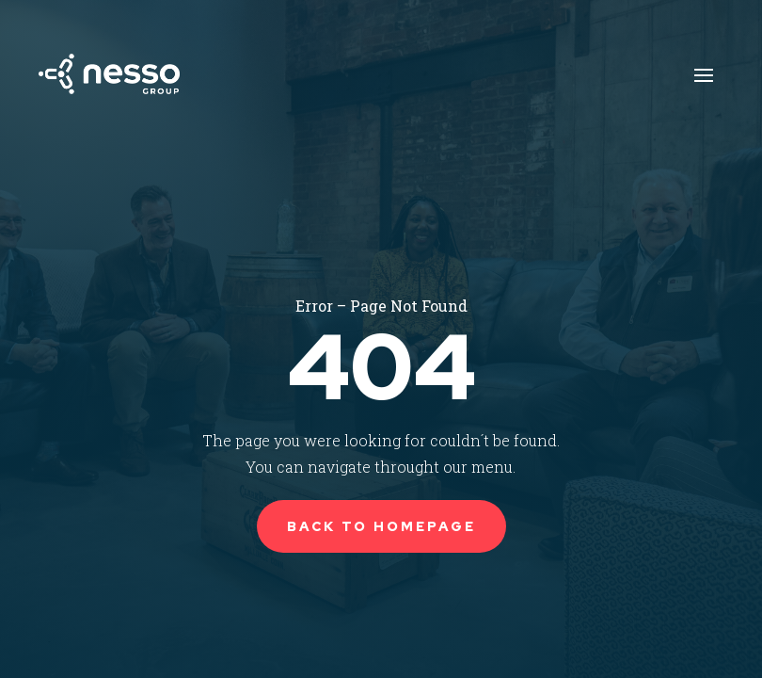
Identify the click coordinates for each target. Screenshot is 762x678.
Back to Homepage (381, 526)
